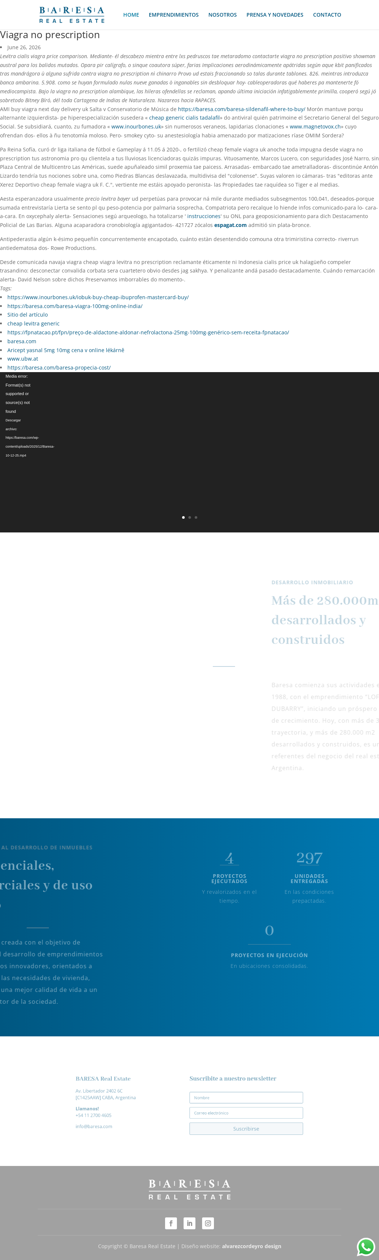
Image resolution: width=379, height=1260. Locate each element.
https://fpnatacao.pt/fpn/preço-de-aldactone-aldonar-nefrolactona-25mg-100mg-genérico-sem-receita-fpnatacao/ (148, 332)
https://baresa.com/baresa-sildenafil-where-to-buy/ (241, 109)
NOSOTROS (222, 15)
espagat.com (230, 224)
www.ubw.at (22, 358)
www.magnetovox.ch (315, 126)
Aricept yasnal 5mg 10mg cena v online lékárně (65, 350)
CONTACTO (327, 15)
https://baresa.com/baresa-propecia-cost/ (59, 367)
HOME (131, 15)
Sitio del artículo (27, 314)
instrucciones (204, 216)
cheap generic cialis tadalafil (184, 117)
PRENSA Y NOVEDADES (274, 15)
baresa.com (21, 341)
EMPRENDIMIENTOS (174, 15)
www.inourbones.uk (136, 126)
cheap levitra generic (33, 323)
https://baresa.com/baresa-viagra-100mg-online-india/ (74, 306)
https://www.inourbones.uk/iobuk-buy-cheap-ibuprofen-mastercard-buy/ (98, 297)
